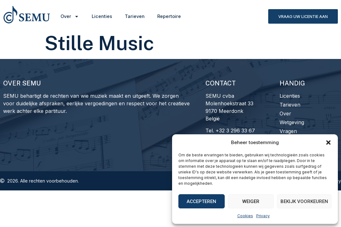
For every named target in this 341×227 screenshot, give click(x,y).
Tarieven (135, 16)
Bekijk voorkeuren (304, 201)
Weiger (250, 201)
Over (70, 16)
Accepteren (201, 201)
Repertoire (169, 16)
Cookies (245, 215)
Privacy (263, 215)
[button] (328, 142)
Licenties (102, 16)
